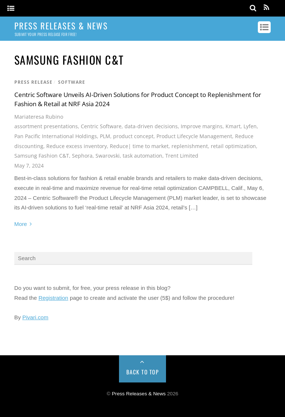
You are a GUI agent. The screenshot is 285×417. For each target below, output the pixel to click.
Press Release (33, 82)
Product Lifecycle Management (194, 136)
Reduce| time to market (139, 146)
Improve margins (202, 126)
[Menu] (11, 9)
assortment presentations (46, 126)
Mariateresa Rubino (38, 116)
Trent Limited (181, 155)
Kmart (233, 126)
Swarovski (107, 155)
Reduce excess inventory (76, 146)
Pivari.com (35, 317)
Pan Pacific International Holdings (55, 136)
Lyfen (250, 126)
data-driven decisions (151, 126)
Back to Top (142, 372)
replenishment (190, 146)
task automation (142, 155)
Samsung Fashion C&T (41, 155)
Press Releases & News (139, 393)
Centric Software (101, 126)
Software (71, 82)
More (20, 224)
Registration (53, 298)
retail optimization (233, 146)
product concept (133, 136)
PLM (105, 136)
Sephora (82, 155)
